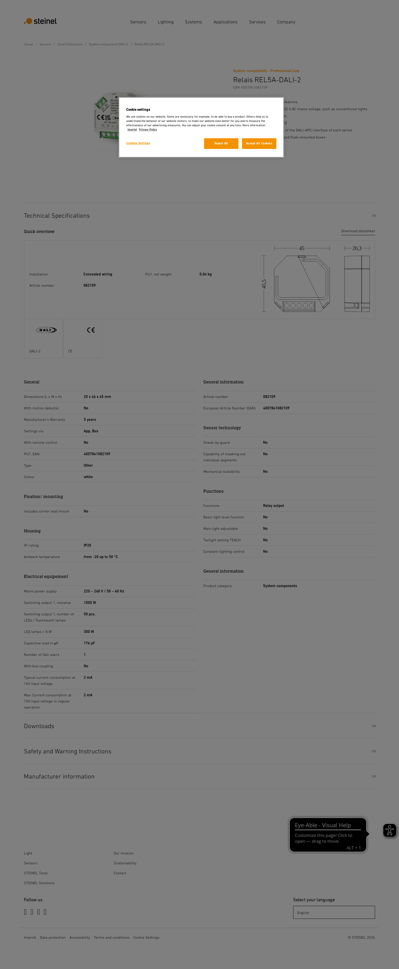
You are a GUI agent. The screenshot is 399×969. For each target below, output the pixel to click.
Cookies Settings (138, 143)
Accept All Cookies (259, 143)
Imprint (132, 129)
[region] (201, 127)
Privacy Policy (148, 129)
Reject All (221, 143)
